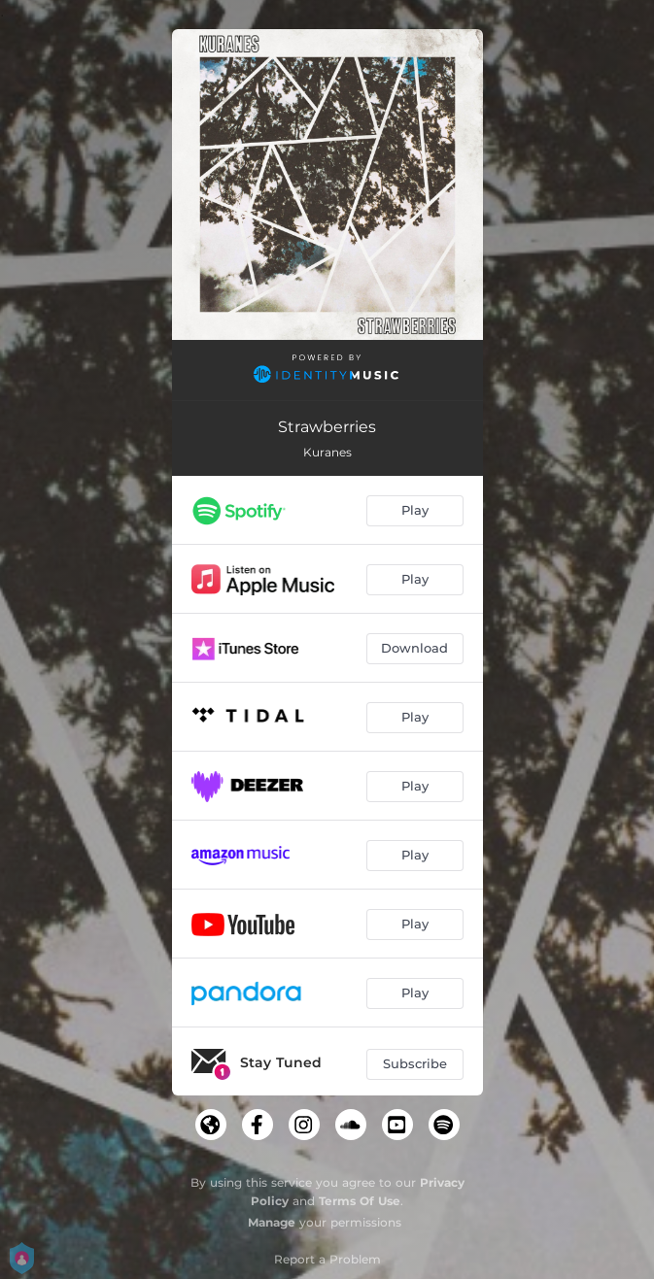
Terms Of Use (359, 1201)
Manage (271, 1222)
